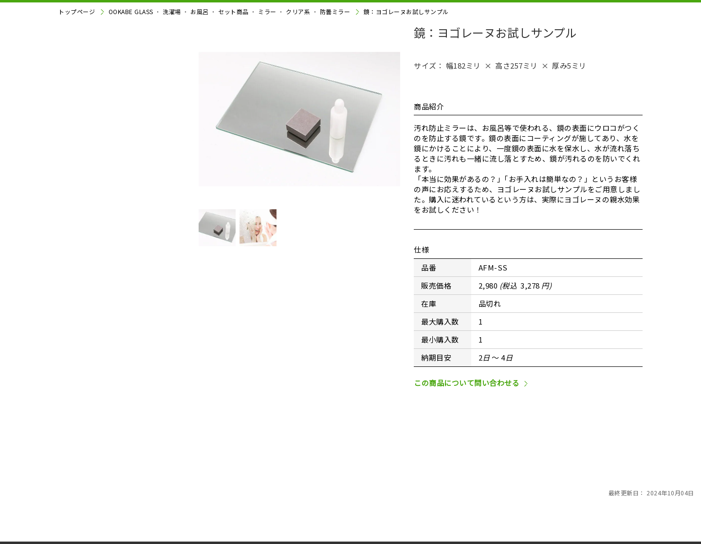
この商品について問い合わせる (466, 444)
